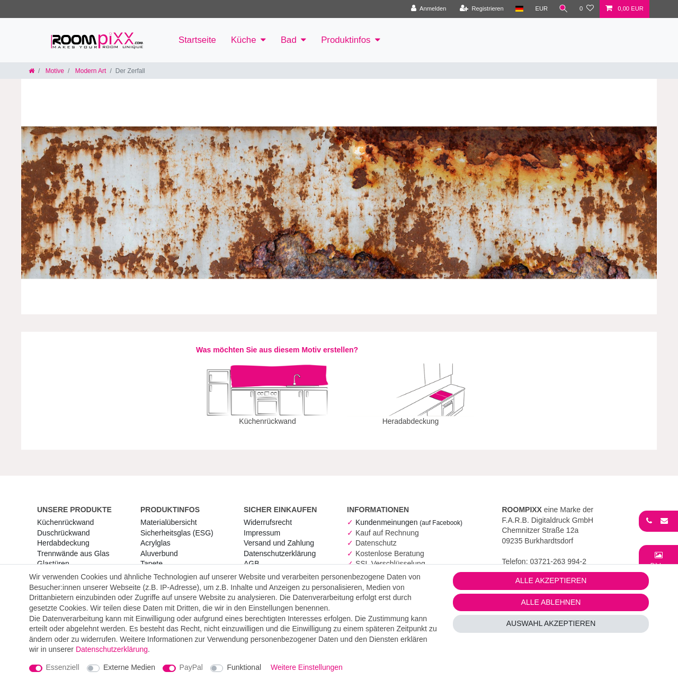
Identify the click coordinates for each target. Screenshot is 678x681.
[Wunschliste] (587, 9)
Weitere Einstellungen (307, 667)
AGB (252, 556)
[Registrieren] (480, 9)
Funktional (244, 667)
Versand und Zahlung (279, 535)
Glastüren (53, 556)
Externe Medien (129, 667)
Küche (243, 40)
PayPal (191, 667)
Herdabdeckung (63, 535)
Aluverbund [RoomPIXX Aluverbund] (159, 546)
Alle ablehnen (551, 602)
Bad (289, 40)
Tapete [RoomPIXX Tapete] (151, 556)
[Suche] (563, 9)
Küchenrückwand (65, 515)
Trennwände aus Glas (73, 546)
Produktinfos (345, 40)
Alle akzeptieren (551, 580)
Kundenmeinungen (408, 515)
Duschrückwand (63, 525)
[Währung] (540, 9)
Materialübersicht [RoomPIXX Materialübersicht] (168, 515)
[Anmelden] (427, 9)
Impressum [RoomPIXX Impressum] (262, 525)
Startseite (197, 40)
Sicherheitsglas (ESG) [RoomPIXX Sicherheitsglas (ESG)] (176, 525)
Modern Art (89, 71)
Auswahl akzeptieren (551, 623)
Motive (53, 71)
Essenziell (62, 667)
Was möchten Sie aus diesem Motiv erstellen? (277, 350)
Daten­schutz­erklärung (280, 546)
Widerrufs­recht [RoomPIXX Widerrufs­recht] (268, 515)
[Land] (518, 9)
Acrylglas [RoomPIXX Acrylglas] (155, 535)
